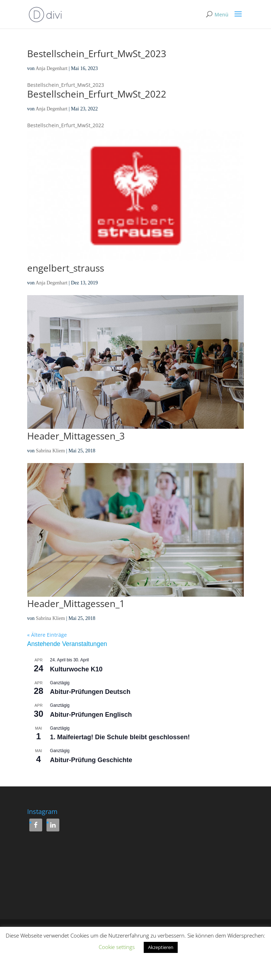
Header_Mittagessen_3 (76, 435)
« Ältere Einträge (47, 634)
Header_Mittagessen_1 (76, 603)
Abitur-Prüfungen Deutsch (90, 691)
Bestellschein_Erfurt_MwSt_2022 (96, 94)
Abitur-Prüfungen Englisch (91, 714)
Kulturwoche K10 (76, 669)
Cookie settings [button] (117, 946)
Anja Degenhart (52, 68)
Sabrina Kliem (50, 450)
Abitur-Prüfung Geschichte (91, 760)
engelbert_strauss (65, 268)
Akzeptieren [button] (160, 947)
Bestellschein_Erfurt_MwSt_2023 (96, 53)
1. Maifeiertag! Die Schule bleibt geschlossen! (120, 737)
